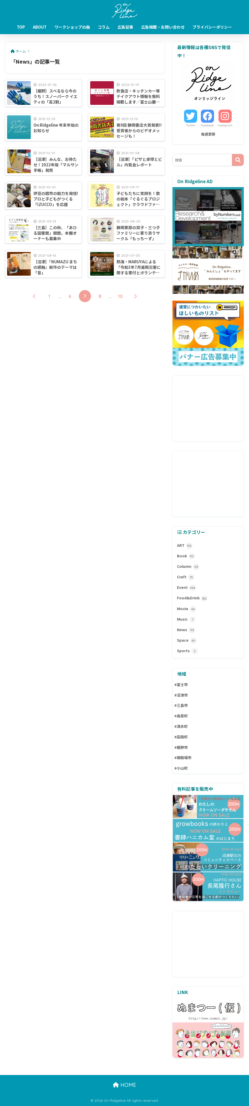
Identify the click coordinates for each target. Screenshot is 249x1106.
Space (186, 640)
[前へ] (34, 296)
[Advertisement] (208, 408)
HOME (124, 1085)
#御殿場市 (182, 757)
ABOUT (40, 27)
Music (186, 619)
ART (184, 546)
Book (186, 556)
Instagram (225, 125)
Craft (185, 577)
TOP (21, 27)
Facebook (207, 125)
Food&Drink (192, 598)
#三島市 (181, 705)
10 (120, 296)
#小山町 (181, 768)
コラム (104, 27)
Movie (186, 609)
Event (186, 588)
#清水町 (181, 726)
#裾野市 (181, 747)
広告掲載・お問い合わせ (163, 27)
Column (188, 567)
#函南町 (181, 736)
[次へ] (135, 296)
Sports (187, 651)
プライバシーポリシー (212, 27)
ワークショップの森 (72, 27)
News (186, 630)
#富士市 (181, 684)
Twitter (190, 125)
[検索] (238, 160)
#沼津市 (181, 695)
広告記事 (125, 27)
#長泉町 (181, 715)
